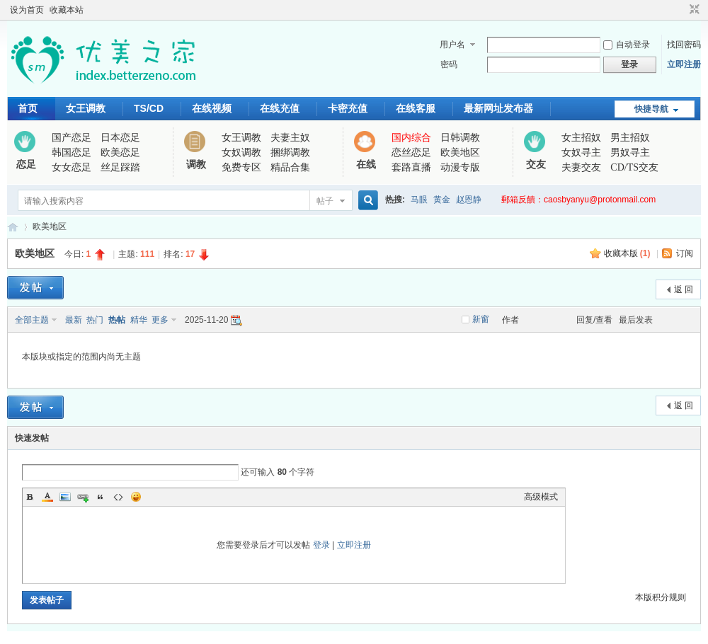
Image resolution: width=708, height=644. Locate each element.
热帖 (116, 320)
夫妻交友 (581, 167)
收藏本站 (67, 10)
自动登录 (626, 45)
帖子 (324, 201)
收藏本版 (627, 253)
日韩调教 (460, 137)
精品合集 (290, 167)
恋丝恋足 (411, 152)
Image (65, 497)
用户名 (452, 45)
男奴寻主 (630, 152)
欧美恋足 (120, 152)
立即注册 (684, 64)
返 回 (683, 289)
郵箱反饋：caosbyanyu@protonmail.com (578, 200)
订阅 (684, 253)
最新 (73, 320)
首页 (28, 108)
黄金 (441, 200)
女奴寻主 (581, 152)
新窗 (480, 319)
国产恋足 (71, 137)
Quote (100, 497)
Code (118, 497)
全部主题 (32, 320)
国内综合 (411, 137)
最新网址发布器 (498, 108)
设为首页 (27, 10)
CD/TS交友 (634, 167)
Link (83, 497)
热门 (94, 320)
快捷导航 (651, 109)
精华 (138, 320)
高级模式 (541, 497)
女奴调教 (241, 152)
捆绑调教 (290, 152)
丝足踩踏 (120, 167)
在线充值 (279, 108)
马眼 (419, 200)
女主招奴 (581, 137)
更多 (160, 320)
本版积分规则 (660, 597)
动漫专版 (460, 167)
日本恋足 (120, 137)
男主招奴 (630, 137)
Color (47, 497)
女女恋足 (71, 167)
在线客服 (415, 108)
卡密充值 (347, 108)
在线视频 (212, 108)
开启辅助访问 (681, 10)
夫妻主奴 (290, 137)
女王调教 (85, 108)
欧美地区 (460, 152)
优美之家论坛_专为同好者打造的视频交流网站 (12, 227)
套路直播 (411, 167)
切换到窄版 (693, 10)
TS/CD (149, 108)
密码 (448, 64)
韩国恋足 (71, 152)
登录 (321, 545)
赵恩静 (468, 200)
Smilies (136, 497)
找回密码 (684, 45)
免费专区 (241, 167)
